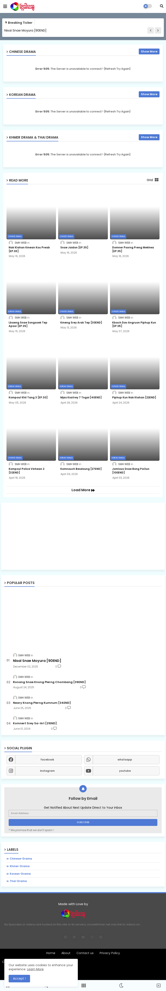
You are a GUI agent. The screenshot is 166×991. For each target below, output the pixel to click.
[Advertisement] (83, 536)
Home (50, 953)
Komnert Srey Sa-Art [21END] (35, 723)
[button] (161, 6)
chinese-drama (21, 858)
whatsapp (125, 759)
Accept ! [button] (19, 978)
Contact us (85, 953)
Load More (81, 490)
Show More (149, 51)
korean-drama (20, 874)
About (65, 953)
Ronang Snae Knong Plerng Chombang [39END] (49, 682)
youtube (125, 771)
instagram (47, 771)
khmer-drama (20, 866)
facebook (47, 759)
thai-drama (18, 881)
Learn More (35, 969)
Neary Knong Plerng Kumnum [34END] (42, 703)
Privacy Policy (110, 953)
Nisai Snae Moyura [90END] (25, 30)
